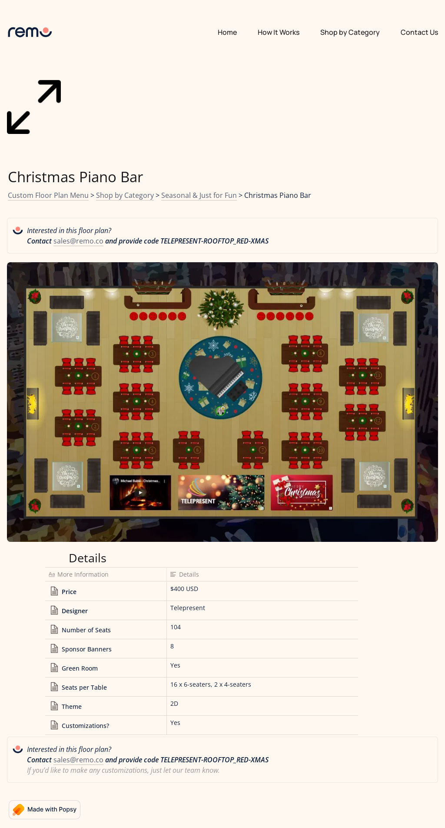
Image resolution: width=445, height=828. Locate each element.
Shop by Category (125, 195)
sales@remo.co (78, 241)
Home (227, 32)
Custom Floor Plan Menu (48, 195)
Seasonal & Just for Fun (199, 195)
